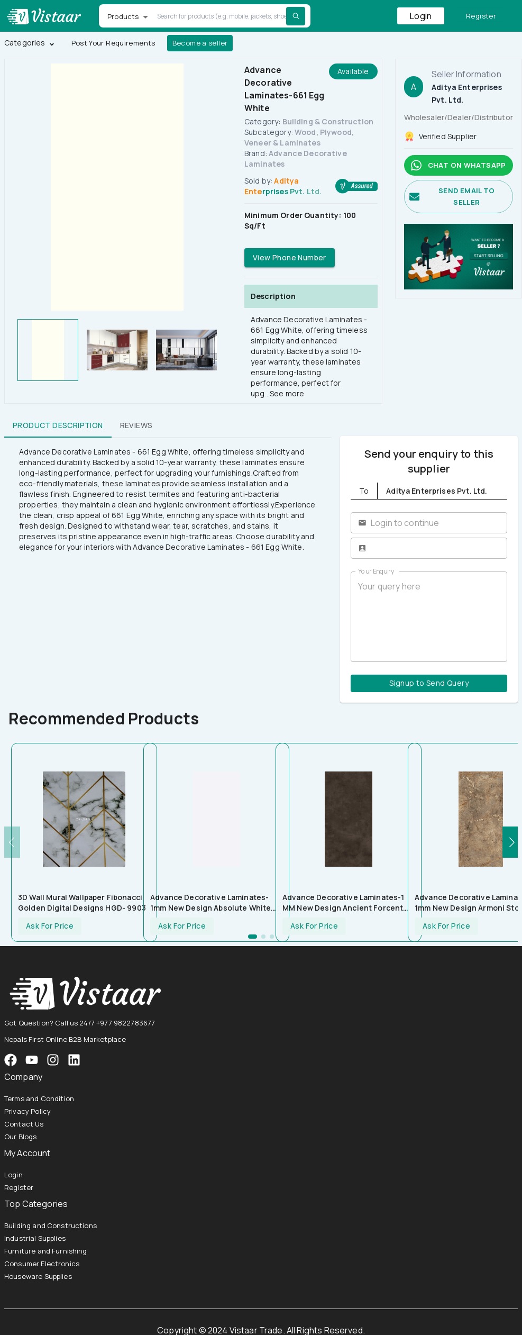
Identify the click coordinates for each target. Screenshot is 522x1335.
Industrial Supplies (35, 1238)
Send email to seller (458, 196)
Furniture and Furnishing (45, 1251)
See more (287, 393)
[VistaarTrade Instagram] (31, 1060)
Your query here (429, 616)
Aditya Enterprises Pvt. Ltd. (283, 186)
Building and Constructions (50, 1225)
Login (421, 16)
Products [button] (123, 16)
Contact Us (24, 1124)
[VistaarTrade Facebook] (10, 1060)
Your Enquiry (376, 571)
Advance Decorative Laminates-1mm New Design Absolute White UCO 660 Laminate (210, 902)
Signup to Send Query (429, 683)
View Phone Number (289, 258)
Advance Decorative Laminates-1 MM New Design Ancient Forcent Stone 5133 (343, 902)
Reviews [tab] (136, 425)
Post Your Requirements (113, 43)
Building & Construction (327, 121)
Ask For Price (49, 926)
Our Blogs (20, 1136)
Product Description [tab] (58, 425)
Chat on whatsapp (458, 165)
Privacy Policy (27, 1111)
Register (481, 16)
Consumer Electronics (41, 1263)
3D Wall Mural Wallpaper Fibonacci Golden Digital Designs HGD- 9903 (82, 902)
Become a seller (200, 43)
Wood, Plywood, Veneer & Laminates (299, 137)
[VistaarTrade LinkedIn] (74, 1060)
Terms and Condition (39, 1098)
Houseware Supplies (38, 1276)
